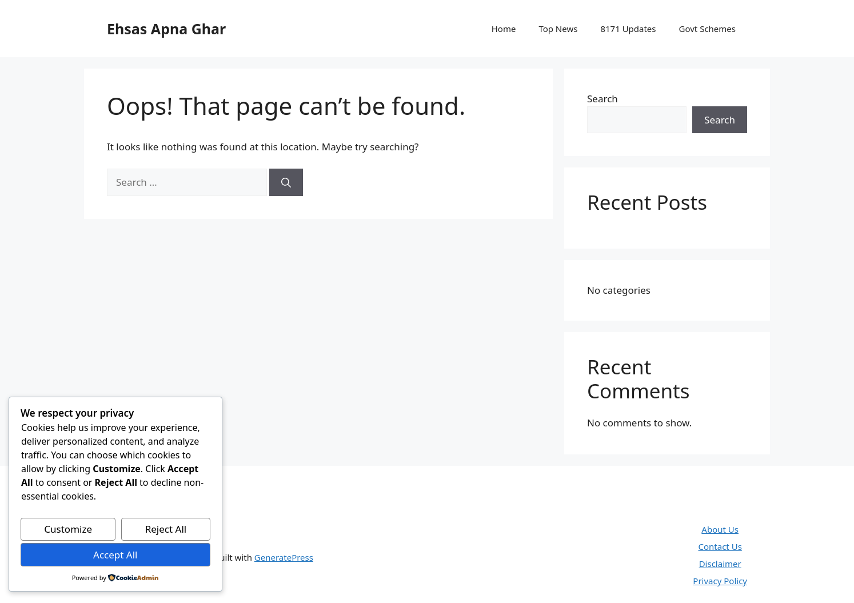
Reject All (166, 529)
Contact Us (720, 546)
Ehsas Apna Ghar (166, 28)
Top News (557, 28)
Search (602, 98)
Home (504, 28)
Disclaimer (720, 563)
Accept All (115, 554)
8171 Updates (628, 28)
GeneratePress (283, 557)
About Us (720, 529)
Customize (68, 529)
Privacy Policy (720, 580)
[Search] (286, 182)
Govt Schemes (707, 28)
